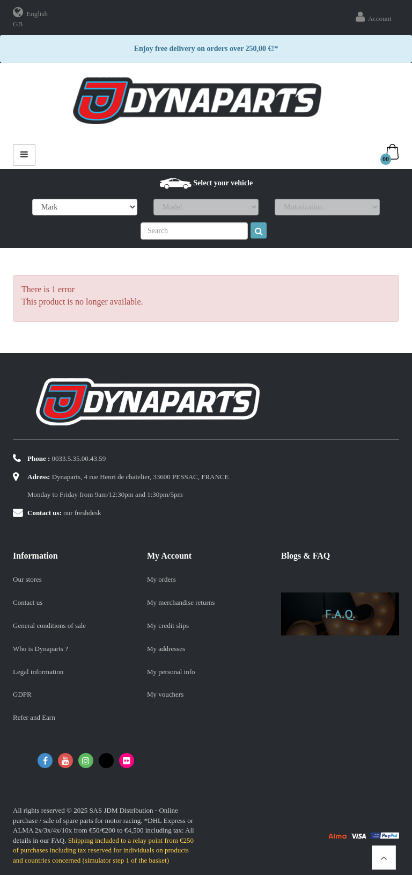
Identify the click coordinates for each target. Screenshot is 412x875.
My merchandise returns (181, 602)
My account (169, 555)
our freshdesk (82, 513)
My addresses (166, 649)
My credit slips (168, 625)
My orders (161, 579)
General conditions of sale (49, 625)
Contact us (27, 602)
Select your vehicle (223, 183)
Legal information (38, 672)
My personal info (171, 672)
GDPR (22, 694)
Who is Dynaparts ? (40, 649)
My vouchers (165, 694)
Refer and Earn (34, 717)
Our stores (27, 579)
